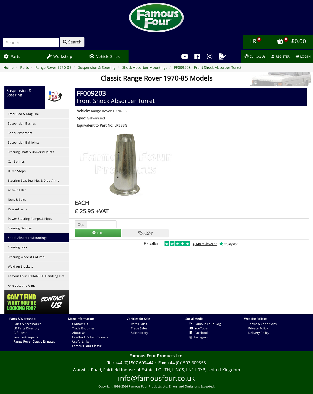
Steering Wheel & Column (26, 257)
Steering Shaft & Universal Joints (31, 152)
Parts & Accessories (27, 324)
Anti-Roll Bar (17, 190)
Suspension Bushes (22, 123)
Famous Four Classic (87, 346)
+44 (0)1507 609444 (134, 362)
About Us (78, 333)
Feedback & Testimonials (90, 337)
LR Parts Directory (26, 328)
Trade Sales (139, 328)
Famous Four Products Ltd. (156, 355)
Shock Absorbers (20, 133)
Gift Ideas (20, 333)
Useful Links (81, 341)
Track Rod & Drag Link (23, 114)
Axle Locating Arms (21, 285)
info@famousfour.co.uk (156, 378)
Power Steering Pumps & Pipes (30, 219)
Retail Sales (139, 324)
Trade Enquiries (83, 328)
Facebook (199, 333)
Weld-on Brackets (20, 266)
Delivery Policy (258, 333)
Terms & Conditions (262, 324)
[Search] (31, 42)
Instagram (199, 337)
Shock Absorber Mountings (27, 238)
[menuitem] (197, 56)
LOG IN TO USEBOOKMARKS (145, 233)
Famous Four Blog (205, 324)
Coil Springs (16, 161)
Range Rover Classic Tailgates (34, 341)
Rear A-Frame (17, 209)
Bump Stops (17, 171)
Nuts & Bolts (17, 199)
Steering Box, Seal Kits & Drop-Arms (33, 180)
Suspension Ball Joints (23, 142)
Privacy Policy (258, 328)
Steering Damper (20, 228)
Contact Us (80, 324)
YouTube (198, 328)
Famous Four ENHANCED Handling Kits (36, 276)
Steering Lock (17, 247)
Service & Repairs (25, 337)
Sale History (139, 333)
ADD (97, 233)
